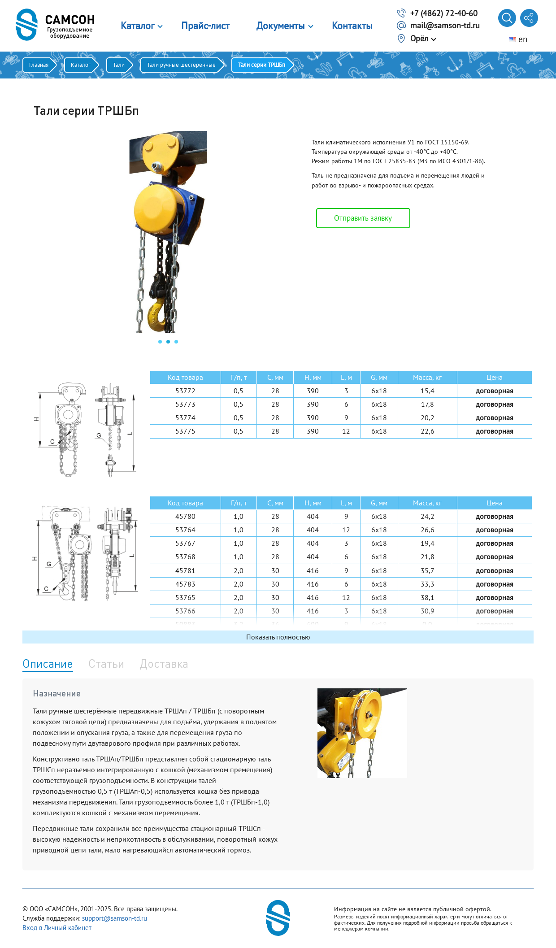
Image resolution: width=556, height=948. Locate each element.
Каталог (137, 25)
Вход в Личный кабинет (56, 927)
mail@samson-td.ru (445, 25)
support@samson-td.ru (114, 918)
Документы (280, 25)
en (518, 39)
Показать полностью (278, 636)
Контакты (352, 25)
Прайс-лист (205, 25)
